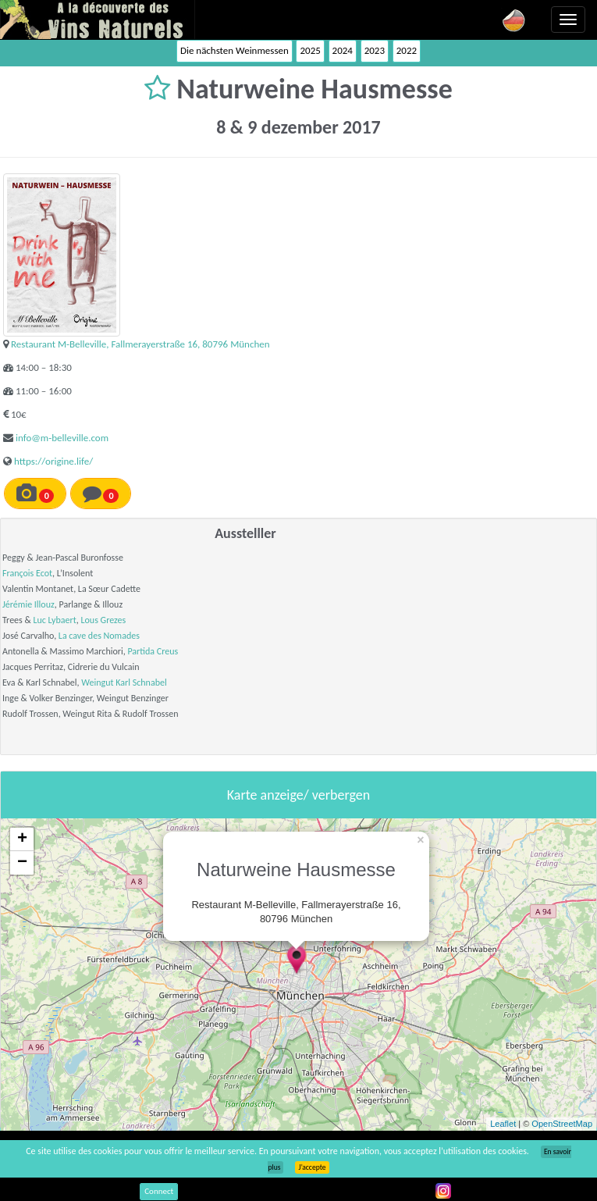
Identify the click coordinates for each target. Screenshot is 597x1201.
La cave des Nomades (99, 635)
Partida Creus (152, 651)
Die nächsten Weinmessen (234, 50)
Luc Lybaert (54, 620)
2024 (342, 50)
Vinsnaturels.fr (97, 19)
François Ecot (27, 573)
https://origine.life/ (53, 461)
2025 (310, 50)
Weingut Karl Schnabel (123, 682)
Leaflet (503, 1123)
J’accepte (311, 1167)
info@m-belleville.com (62, 438)
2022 (406, 50)
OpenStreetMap (561, 1123)
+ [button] (22, 839)
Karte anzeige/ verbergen (298, 795)
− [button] (22, 863)
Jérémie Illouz (28, 604)
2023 (374, 50)
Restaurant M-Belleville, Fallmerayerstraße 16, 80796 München (140, 344)
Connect (158, 1191)
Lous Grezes (103, 620)
